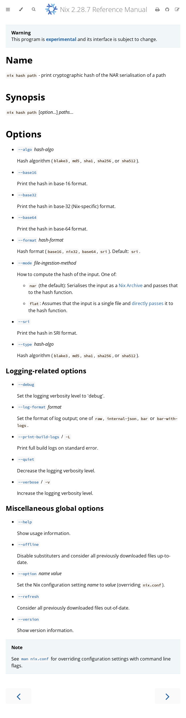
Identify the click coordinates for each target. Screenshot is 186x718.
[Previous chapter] (18, 696)
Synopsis (25, 97)
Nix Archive (131, 285)
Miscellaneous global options (55, 508)
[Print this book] (158, 9)
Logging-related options (46, 370)
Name (19, 60)
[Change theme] (20, 9)
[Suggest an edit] (177, 9)
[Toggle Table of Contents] (7, 9)
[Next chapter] (167, 696)
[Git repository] (168, 9)
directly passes (148, 303)
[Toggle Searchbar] (33, 9)
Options (23, 134)
